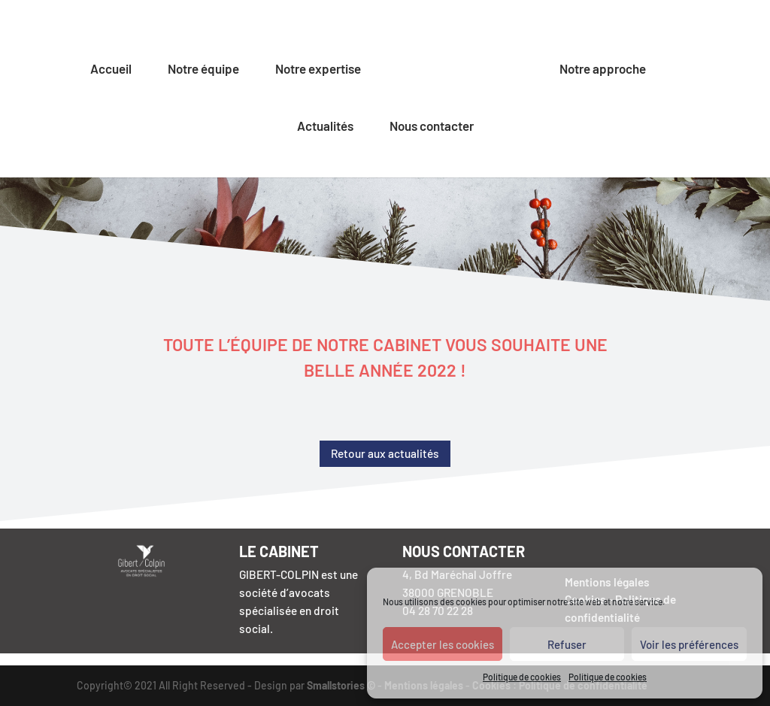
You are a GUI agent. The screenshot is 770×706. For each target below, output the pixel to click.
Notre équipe (203, 69)
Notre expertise (318, 69)
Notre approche (602, 69)
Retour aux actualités (385, 453)
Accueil (111, 69)
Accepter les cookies (442, 644)
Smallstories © (341, 685)
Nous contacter (432, 126)
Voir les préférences (689, 644)
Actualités (325, 126)
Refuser (567, 644)
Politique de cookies (522, 676)
